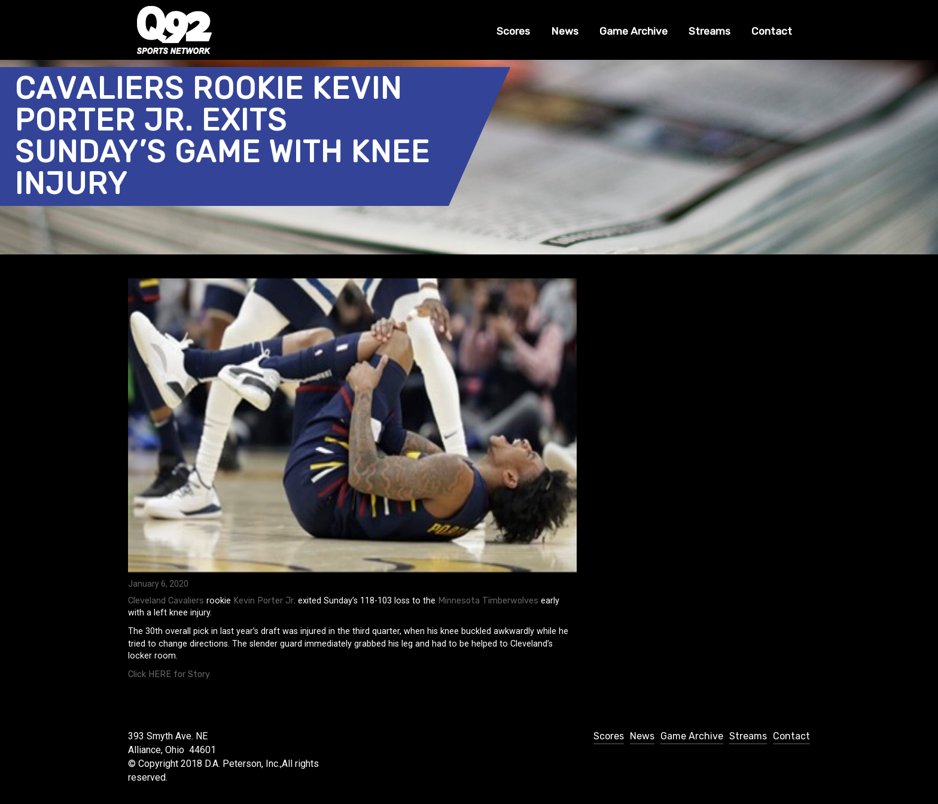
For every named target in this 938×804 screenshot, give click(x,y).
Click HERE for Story (169, 674)
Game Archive (633, 31)
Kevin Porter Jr (263, 601)
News (564, 31)
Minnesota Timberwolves (488, 601)
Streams (709, 31)
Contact (771, 31)
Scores (513, 31)
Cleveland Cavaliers (166, 601)
